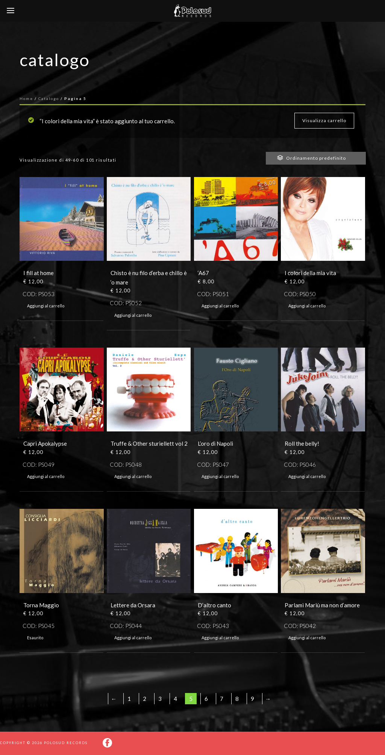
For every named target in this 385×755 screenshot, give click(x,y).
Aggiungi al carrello (45, 305)
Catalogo (48, 98)
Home (26, 98)
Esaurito (35, 637)
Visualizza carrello (324, 120)
